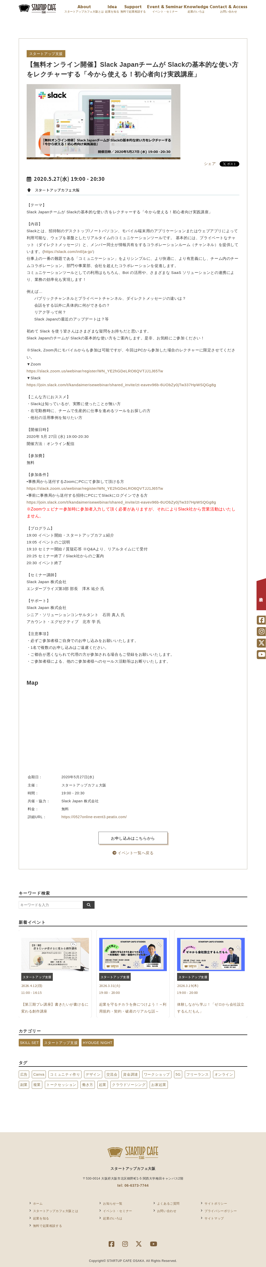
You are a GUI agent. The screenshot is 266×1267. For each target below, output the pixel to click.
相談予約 (261, 595)
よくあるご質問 (168, 1203)
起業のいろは (112, 1218)
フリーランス (197, 1074)
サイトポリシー (215, 1203)
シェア (210, 163)
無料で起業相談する (47, 1226)
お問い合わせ (167, 1211)
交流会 (112, 1074)
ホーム (38, 1203)
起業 (102, 1085)
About (84, 9)
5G (178, 1074)
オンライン (223, 1074)
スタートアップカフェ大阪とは (55, 1211)
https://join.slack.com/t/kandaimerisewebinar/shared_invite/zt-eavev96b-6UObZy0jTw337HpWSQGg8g (121, 385)
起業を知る (41, 1218)
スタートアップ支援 (61, 1043)
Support (133, 9)
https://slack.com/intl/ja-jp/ (68, 251)
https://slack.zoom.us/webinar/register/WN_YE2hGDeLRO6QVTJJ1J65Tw (95, 371)
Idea (112, 9)
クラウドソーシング (129, 1085)
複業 (37, 1085)
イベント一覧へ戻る (133, 853)
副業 (24, 1085)
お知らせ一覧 (112, 1203)
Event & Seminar (165, 9)
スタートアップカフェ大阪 (54, 190)
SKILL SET (29, 1043)
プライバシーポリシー (220, 1211)
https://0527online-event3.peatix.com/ (94, 817)
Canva (38, 1074)
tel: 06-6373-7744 (133, 1185)
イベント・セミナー (117, 1211)
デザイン (93, 1074)
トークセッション (61, 1085)
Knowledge (196, 9)
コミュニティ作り (65, 1074)
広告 (24, 1074)
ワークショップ (157, 1074)
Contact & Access (228, 9)
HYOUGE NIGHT (97, 1043)
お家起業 (158, 1085)
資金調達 (130, 1074)
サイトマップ (214, 1218)
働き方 (87, 1085)
